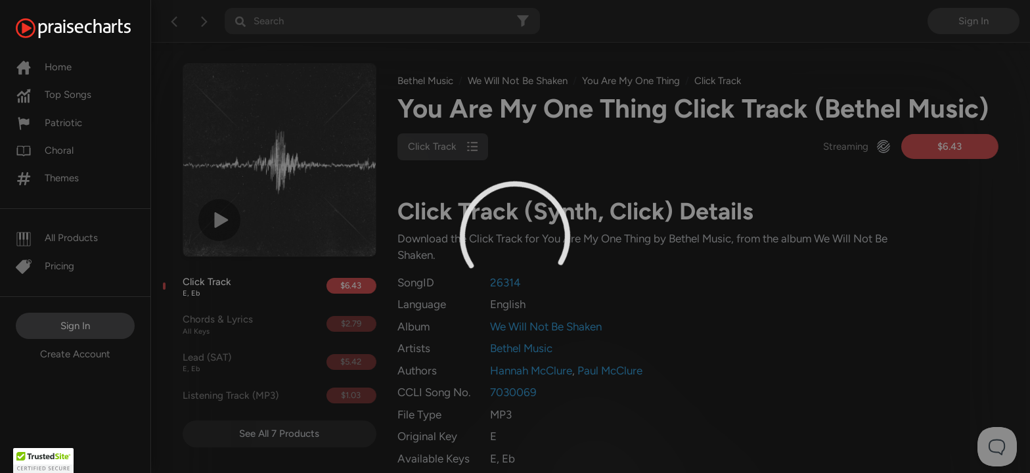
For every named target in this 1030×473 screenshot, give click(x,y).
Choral (45, 150)
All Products (57, 238)
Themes (47, 178)
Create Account (75, 354)
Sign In (75, 326)
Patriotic (49, 123)
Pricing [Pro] (45, 266)
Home (44, 67)
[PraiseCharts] (90, 28)
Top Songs (53, 95)
